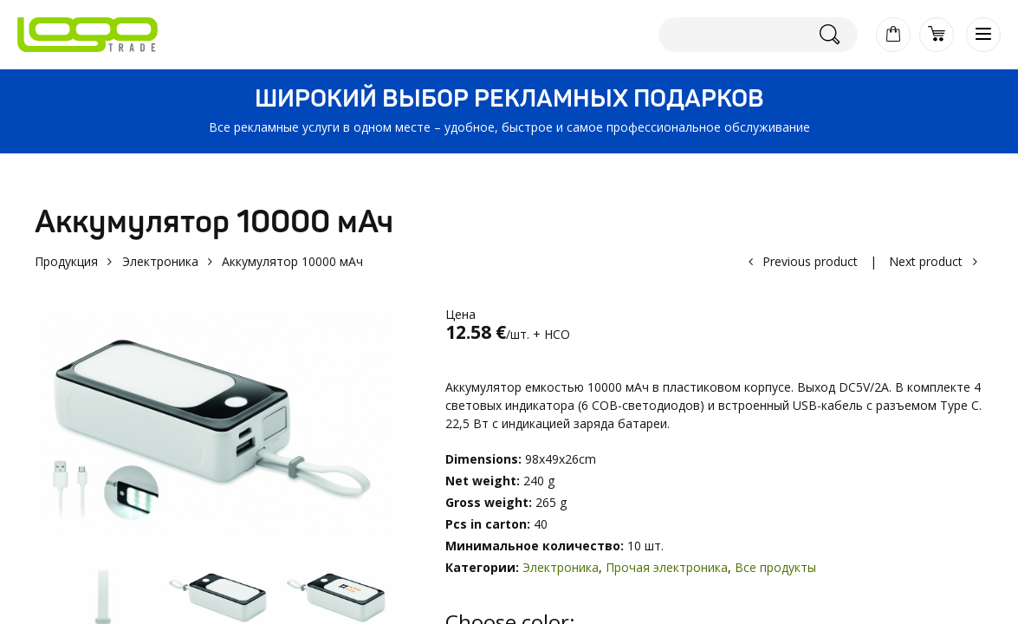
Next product (926, 261)
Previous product (810, 261)
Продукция (66, 261)
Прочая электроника (667, 567)
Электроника (160, 261)
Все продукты (775, 567)
